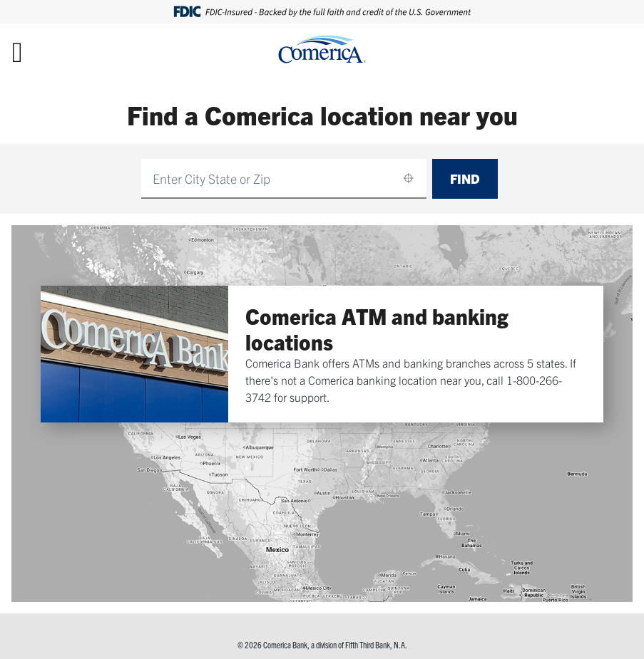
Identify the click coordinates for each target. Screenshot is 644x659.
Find (465, 178)
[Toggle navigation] (17, 51)
